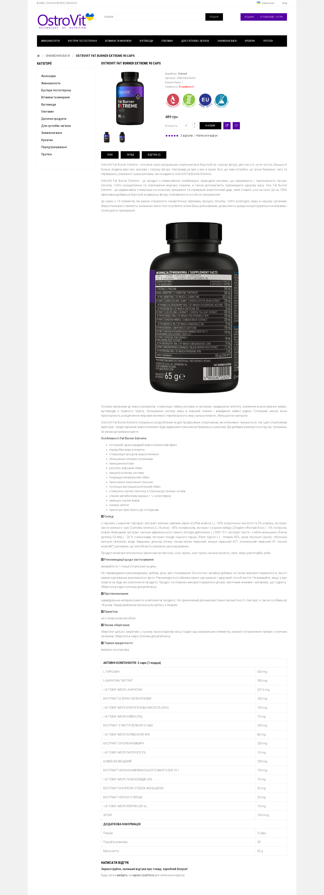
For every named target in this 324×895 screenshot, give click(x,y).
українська (265, 3)
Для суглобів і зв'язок (56, 125)
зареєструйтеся (143, 875)
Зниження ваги (58, 55)
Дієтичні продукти (53, 118)
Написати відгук (207, 135)
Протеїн (46, 154)
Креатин (47, 140)
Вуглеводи (48, 104)
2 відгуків (186, 135)
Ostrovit (182, 73)
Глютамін (47, 111)
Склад (130, 154)
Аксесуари (48, 76)
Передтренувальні (54, 147)
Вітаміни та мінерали (55, 97)
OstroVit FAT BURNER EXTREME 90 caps (105, 55)
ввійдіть (122, 875)
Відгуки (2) (154, 154)
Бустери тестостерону (56, 90)
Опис (110, 154)
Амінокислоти (50, 83)
